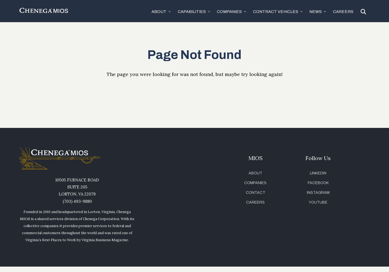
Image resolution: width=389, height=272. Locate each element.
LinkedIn (318, 173)
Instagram (318, 193)
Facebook (318, 183)
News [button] (315, 11)
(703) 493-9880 (77, 201)
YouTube (318, 202)
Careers (343, 11)
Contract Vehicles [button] (275, 11)
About (255, 173)
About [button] (159, 11)
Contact (255, 193)
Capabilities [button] (192, 11)
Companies (255, 183)
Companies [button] (229, 11)
